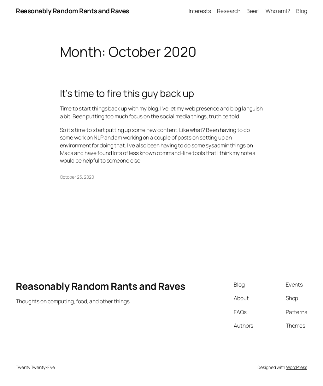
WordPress (296, 367)
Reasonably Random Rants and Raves (72, 10)
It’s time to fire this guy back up (127, 93)
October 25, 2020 (77, 177)
